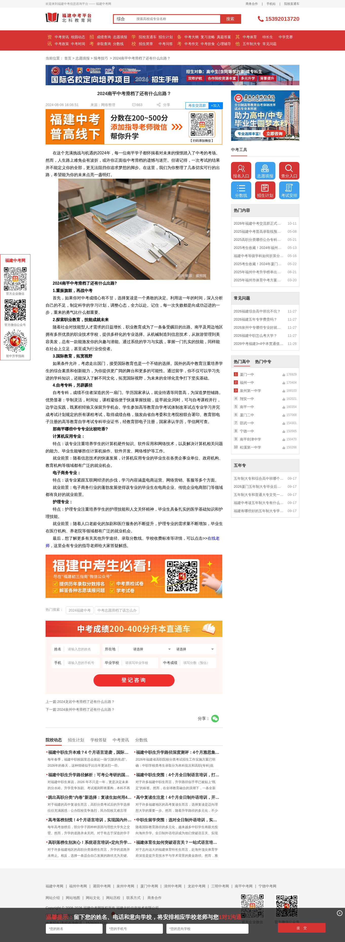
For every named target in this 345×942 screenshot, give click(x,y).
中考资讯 (62, 37)
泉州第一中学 (250, 391)
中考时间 (78, 44)
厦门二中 (247, 415)
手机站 (271, 4)
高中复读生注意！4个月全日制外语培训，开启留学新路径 (178, 797)
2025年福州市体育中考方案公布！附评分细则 (259, 280)
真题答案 (224, 37)
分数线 (118, 44)
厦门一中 (247, 374)
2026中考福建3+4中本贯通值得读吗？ (259, 344)
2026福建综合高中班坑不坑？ (257, 311)
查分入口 (289, 171)
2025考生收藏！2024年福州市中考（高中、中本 (259, 248)
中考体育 (250, 37)
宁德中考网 (267, 886)
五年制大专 (251, 44)
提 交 (302, 928)
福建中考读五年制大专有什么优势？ (259, 503)
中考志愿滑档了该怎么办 (117, 610)
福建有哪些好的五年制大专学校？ (259, 511)
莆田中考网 (102, 886)
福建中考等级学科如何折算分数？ (259, 256)
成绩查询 (104, 37)
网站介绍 (53, 898)
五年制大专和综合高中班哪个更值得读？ (259, 478)
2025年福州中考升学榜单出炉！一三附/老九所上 (259, 272)
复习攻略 (208, 37)
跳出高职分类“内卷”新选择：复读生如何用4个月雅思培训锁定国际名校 (90, 797)
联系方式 (133, 898)
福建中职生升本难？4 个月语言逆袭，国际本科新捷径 (90, 752)
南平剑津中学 (250, 439)
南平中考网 (244, 886)
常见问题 (269, 44)
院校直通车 (291, 4)
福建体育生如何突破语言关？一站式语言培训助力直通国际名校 (178, 842)
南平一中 (247, 407)
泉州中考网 (125, 886)
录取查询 (104, 44)
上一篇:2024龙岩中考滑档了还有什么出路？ (80, 702)
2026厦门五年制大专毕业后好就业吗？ (259, 487)
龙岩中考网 (196, 886)
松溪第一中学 (250, 447)
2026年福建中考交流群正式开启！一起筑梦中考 (259, 223)
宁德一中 (247, 431)
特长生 (267, 37)
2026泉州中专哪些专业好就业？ (259, 327)
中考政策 (62, 44)
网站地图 (73, 898)
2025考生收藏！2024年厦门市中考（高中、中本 (259, 264)
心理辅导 (224, 44)
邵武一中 (247, 423)
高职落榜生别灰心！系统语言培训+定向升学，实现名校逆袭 (90, 842)
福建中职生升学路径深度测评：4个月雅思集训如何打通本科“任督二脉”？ (178, 752)
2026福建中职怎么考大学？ (255, 335)
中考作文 (191, 44)
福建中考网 (54, 886)
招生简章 (146, 44)
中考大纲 (191, 37)
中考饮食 (208, 44)
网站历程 (113, 898)
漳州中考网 (173, 886)
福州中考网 (78, 886)
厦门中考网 (149, 886)
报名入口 (241, 171)
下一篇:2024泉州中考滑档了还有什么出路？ (80, 709)
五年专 (240, 465)
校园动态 (78, 37)
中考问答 (166, 44)
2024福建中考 (80, 610)
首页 (67, 58)
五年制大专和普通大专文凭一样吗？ (259, 495)
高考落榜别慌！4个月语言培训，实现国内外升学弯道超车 (90, 820)
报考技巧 (101, 58)
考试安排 (289, 191)
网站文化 (93, 898)
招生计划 (166, 37)
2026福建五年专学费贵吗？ (255, 319)
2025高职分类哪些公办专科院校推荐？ (259, 240)
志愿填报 (120, 37)
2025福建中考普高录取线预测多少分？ (259, 231)
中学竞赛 (286, 37)
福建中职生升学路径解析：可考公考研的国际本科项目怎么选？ (90, 775)
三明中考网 (220, 886)
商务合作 (252, 4)
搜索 (230, 19)
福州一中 (247, 383)
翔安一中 (247, 399)
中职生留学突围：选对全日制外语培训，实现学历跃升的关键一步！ (178, 820)
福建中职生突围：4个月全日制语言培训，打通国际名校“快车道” (178, 775)
